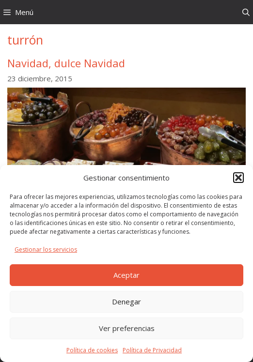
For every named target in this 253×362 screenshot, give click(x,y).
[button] (238, 177)
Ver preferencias (127, 328)
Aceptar (126, 275)
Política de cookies (92, 350)
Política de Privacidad (152, 350)
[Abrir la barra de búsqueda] (246, 12)
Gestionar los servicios (46, 249)
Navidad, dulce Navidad (66, 63)
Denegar (126, 301)
